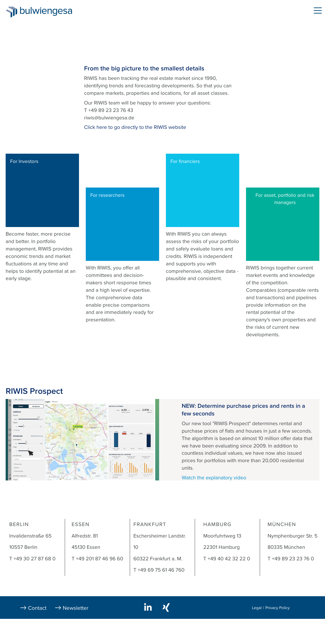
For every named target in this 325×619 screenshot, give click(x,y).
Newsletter (75, 608)
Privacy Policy (277, 607)
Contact (37, 608)
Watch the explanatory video (214, 478)
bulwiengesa (53, 11)
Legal (257, 607)
